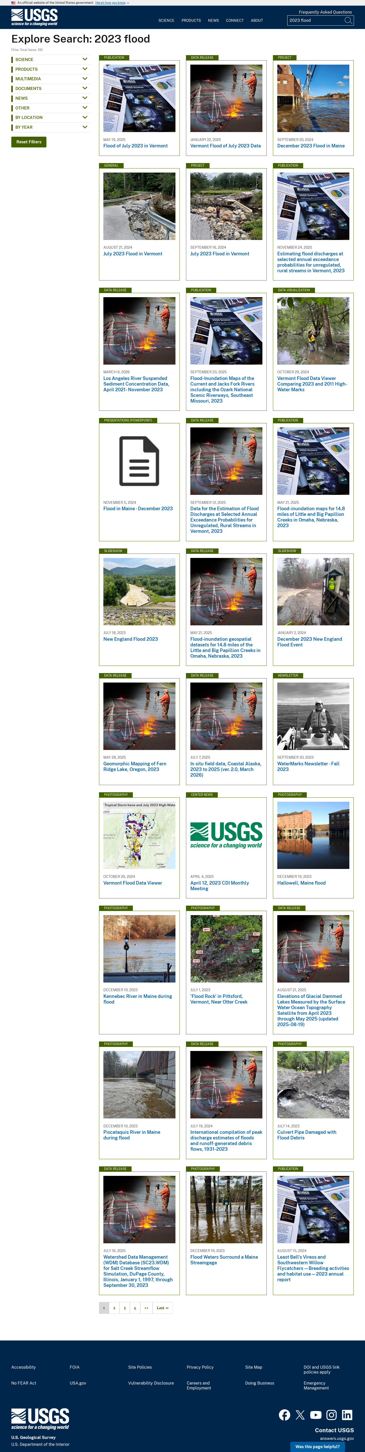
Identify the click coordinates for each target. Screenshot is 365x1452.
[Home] (34, 24)
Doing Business (259, 1383)
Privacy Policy (200, 1367)
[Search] (349, 20)
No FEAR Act (23, 1383)
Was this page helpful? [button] (317, 1446)
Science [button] (24, 59)
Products (191, 20)
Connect (235, 20)
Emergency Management (316, 1385)
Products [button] (26, 69)
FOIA (75, 1367)
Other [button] (22, 108)
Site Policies (140, 1367)
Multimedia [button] (28, 78)
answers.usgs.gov (337, 1438)
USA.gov (78, 1383)
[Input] (320, 20)
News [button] (21, 98)
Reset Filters (28, 141)
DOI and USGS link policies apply (322, 1370)
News (213, 20)
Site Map (253, 1367)
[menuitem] (166, 17)
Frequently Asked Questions (325, 12)
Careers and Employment (199, 1385)
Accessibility (23, 1367)
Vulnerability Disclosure (151, 1383)
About (257, 20)
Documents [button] (28, 88)
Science (166, 20)
